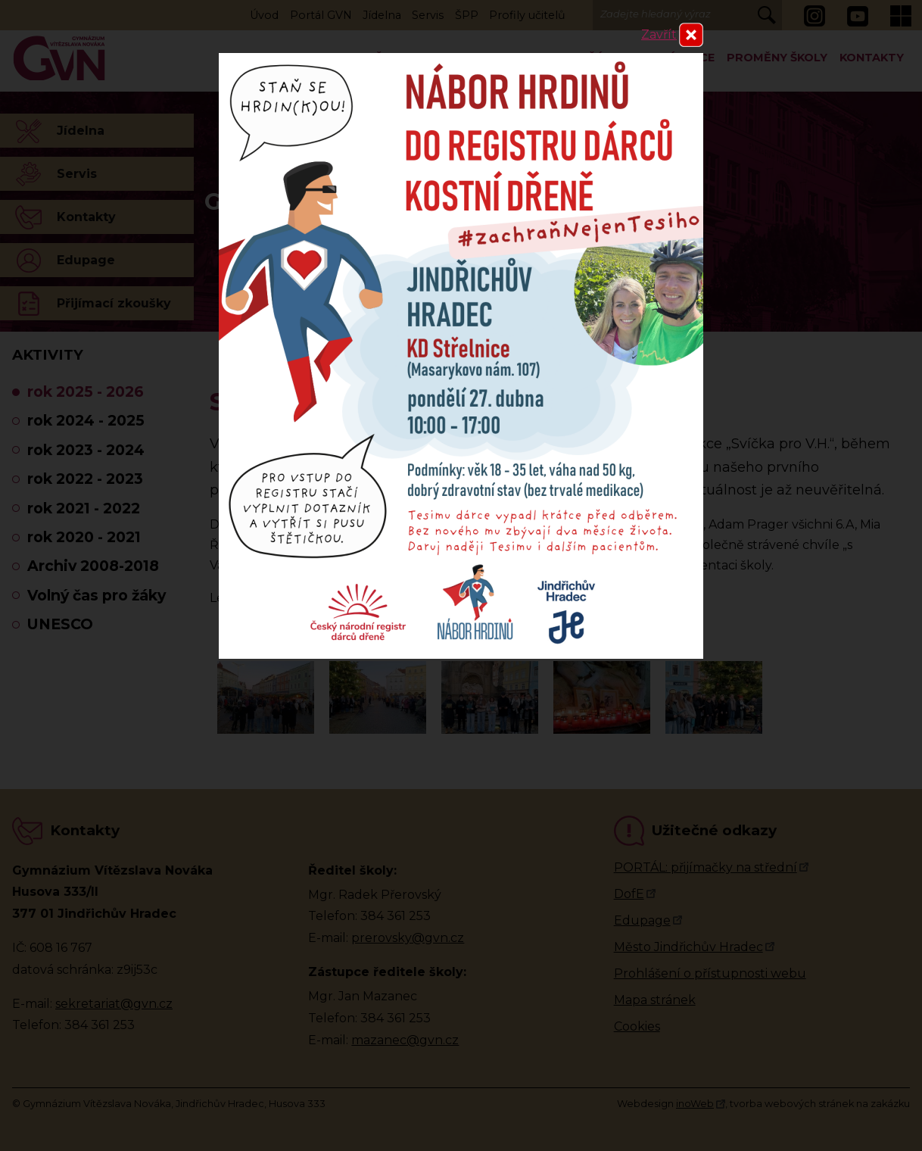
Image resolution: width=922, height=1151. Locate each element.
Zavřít (659, 34)
